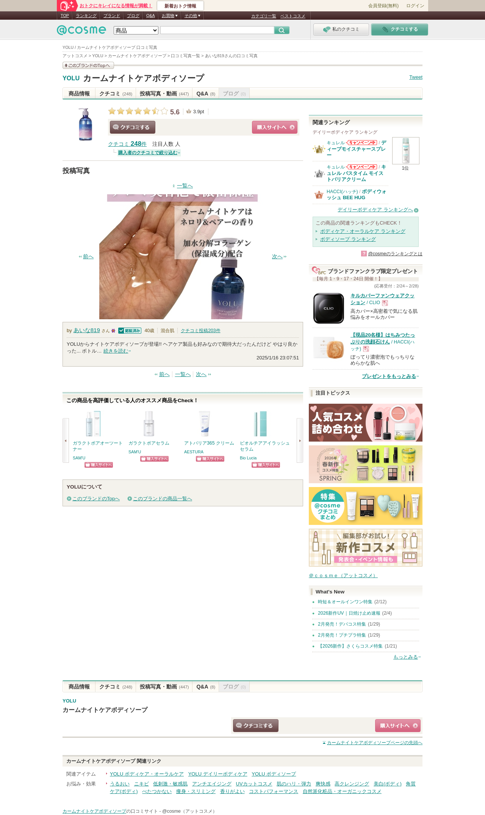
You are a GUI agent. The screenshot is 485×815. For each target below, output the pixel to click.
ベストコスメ (292, 16)
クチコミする (132, 127)
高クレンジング (352, 784)
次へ (277, 256)
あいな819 (87, 330)
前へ (88, 256)
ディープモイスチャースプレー (356, 149)
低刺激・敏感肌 (170, 784)
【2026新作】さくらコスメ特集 (350, 646)
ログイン (415, 5)
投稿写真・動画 (164, 94)
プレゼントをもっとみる (389, 376)
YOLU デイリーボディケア (217, 774)
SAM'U (79, 458)
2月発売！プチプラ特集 (342, 635)
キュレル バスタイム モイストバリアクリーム (356, 173)
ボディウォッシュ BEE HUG (356, 194)
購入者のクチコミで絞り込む (147, 152)
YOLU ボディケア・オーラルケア (147, 774)
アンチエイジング (212, 784)
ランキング (86, 15)
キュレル (336, 142)
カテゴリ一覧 (263, 16)
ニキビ (141, 784)
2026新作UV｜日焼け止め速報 (349, 613)
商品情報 (79, 94)
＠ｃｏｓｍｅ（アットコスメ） (343, 575)
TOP (65, 15)
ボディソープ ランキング (348, 239)
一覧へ (185, 186)
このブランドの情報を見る (88, 65)
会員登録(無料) (383, 5)
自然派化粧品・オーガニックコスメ (342, 791)
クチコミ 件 (127, 144)
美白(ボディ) (388, 784)
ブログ (133, 15)
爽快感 (323, 784)
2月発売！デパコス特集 (342, 624)
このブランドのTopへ (96, 498)
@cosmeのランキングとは (395, 253)
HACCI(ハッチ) (342, 191)
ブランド (111, 15)
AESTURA (193, 452)
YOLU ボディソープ (274, 774)
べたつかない (157, 791)
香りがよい (232, 791)
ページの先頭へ (374, 742)
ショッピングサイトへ (274, 127)
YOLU (71, 78)
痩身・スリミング (196, 791)
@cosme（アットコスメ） (189, 811)
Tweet (415, 77)
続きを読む (115, 351)
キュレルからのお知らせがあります (361, 142)
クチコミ (115, 94)
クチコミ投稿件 (201, 330)
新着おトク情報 (180, 6)
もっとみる (405, 657)
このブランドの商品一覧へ (162, 498)
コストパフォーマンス (273, 791)
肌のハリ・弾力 (294, 784)
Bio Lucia (248, 458)
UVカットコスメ (254, 784)
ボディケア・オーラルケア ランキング (362, 231)
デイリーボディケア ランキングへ (375, 209)
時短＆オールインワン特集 (345, 601)
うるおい (120, 784)
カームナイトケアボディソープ (143, 78)
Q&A (150, 15)
